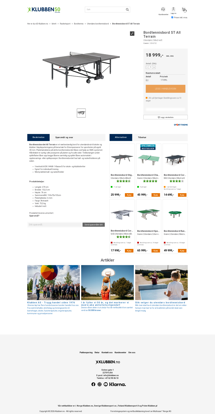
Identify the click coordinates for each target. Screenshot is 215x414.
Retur (97, 352)
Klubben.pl (152, 406)
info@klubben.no (111, 375)
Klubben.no (43, 24)
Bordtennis (79, 24)
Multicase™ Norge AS (162, 411)
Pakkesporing (86, 352)
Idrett (54, 24)
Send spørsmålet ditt (94, 225)
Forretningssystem (119, 411)
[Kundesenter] (163, 9)
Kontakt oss (107, 352)
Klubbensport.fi (132, 406)
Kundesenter (120, 352)
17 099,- (164, 80)
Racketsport (65, 24)
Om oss (131, 352)
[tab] (38, 137)
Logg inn (173, 9)
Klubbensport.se (108, 406)
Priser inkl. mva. (179, 17)
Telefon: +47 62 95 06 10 (107, 378)
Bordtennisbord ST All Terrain (126, 24)
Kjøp (165, 89)
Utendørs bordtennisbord (98, 24)
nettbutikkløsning (137, 411)
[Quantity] (150, 67)
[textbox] (55, 225)
